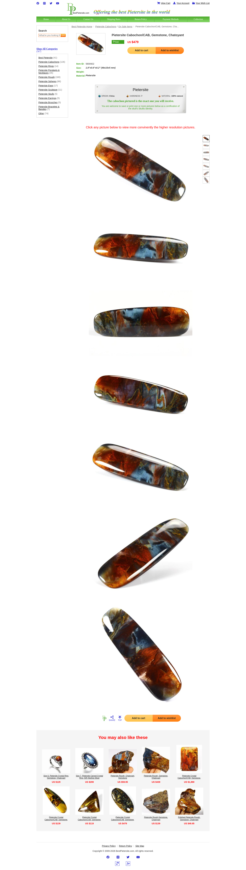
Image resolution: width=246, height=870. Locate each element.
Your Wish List (201, 3)
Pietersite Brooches (49, 102)
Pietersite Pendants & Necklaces (49, 71)
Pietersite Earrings (49, 98)
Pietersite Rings (48, 66)
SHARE (112, 718)
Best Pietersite (47, 57)
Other (43, 113)
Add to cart (141, 50)
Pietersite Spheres (49, 81)
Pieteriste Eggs (48, 85)
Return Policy (125, 846)
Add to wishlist (170, 50)
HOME (104, 718)
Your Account (181, 3)
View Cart (163, 3)
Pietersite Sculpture (50, 89)
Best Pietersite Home (82, 26)
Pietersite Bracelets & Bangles (48, 108)
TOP (120, 718)
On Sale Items (125, 26)
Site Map (139, 846)
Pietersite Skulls (47, 94)
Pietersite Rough (49, 77)
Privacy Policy (109, 846)
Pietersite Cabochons (51, 62)
